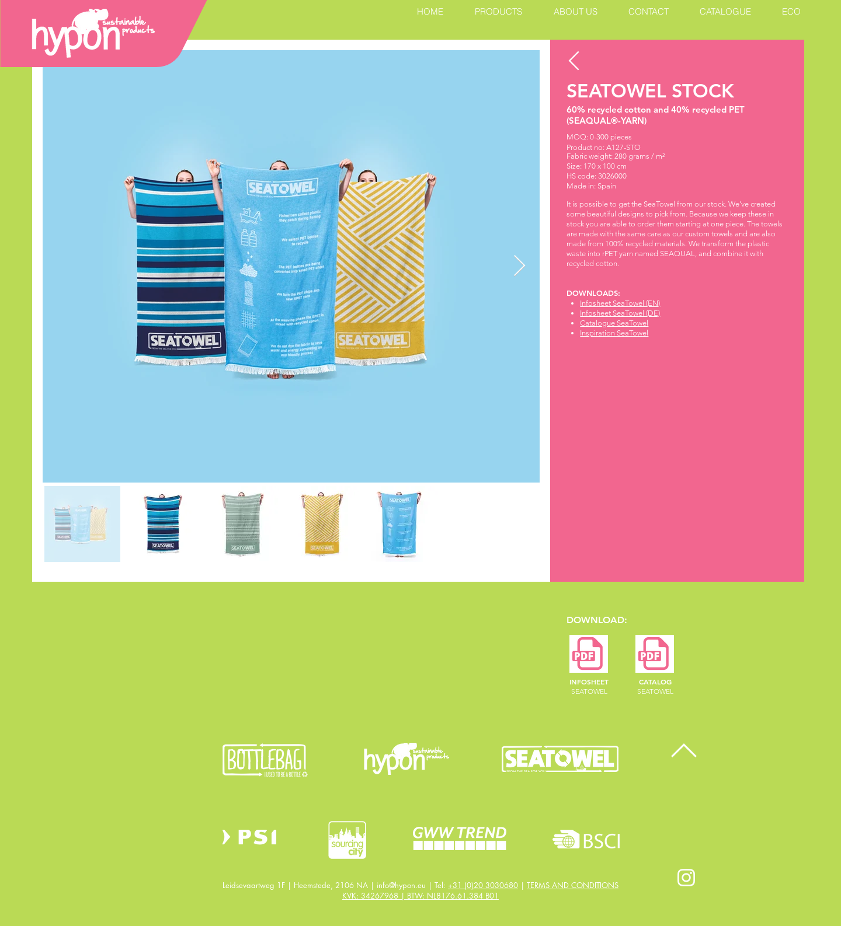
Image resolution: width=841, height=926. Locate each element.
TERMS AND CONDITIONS (572, 885)
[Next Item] (519, 266)
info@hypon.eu (401, 885)
